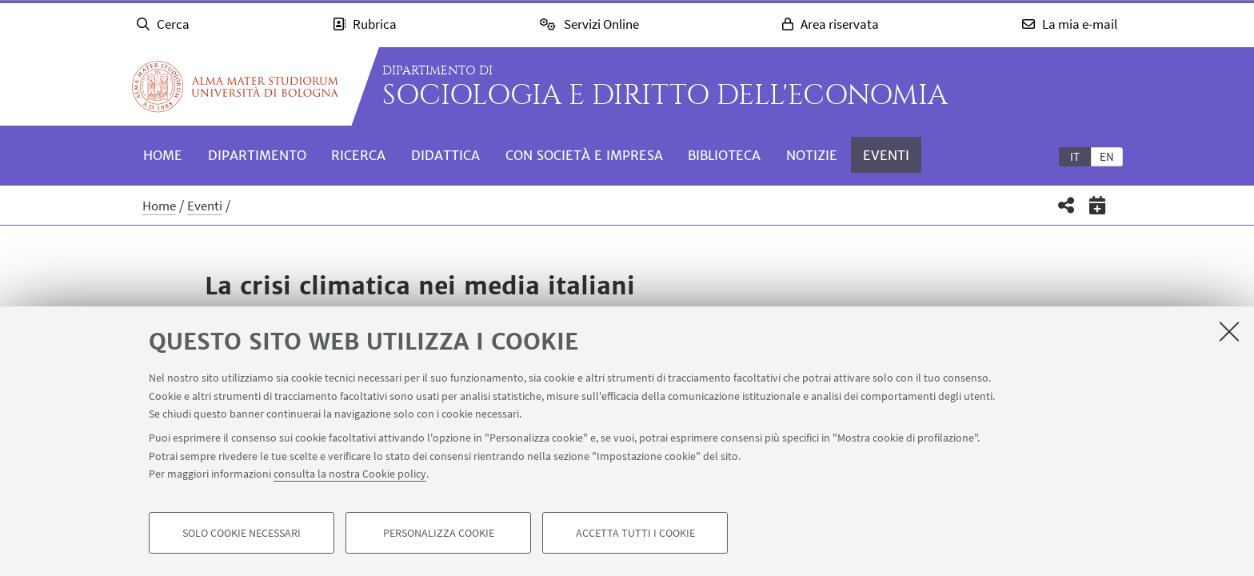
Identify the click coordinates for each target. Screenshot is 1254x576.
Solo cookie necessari (241, 533)
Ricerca (358, 155)
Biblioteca (724, 155)
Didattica (445, 155)
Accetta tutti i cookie (635, 533)
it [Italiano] (1075, 156)
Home (162, 155)
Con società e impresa (584, 155)
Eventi (886, 155)
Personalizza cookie (438, 533)
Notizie (811, 155)
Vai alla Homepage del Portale (235, 86)
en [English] (1107, 156)
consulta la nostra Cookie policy (350, 473)
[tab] (1075, 156)
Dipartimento (257, 155)
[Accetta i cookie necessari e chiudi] (1229, 331)
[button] (1066, 205)
